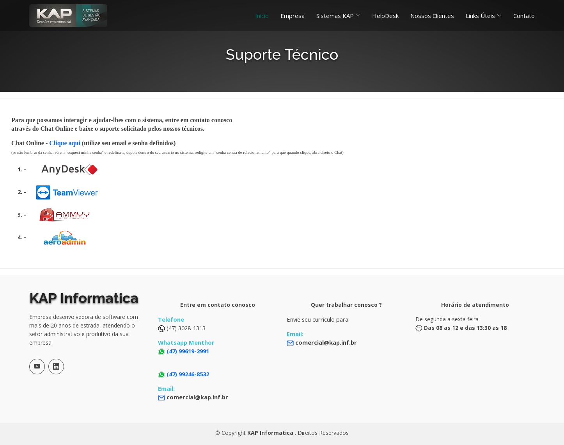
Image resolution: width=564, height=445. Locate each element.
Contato (524, 16)
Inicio (262, 16)
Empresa (292, 16)
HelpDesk (385, 16)
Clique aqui (64, 143)
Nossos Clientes (432, 16)
